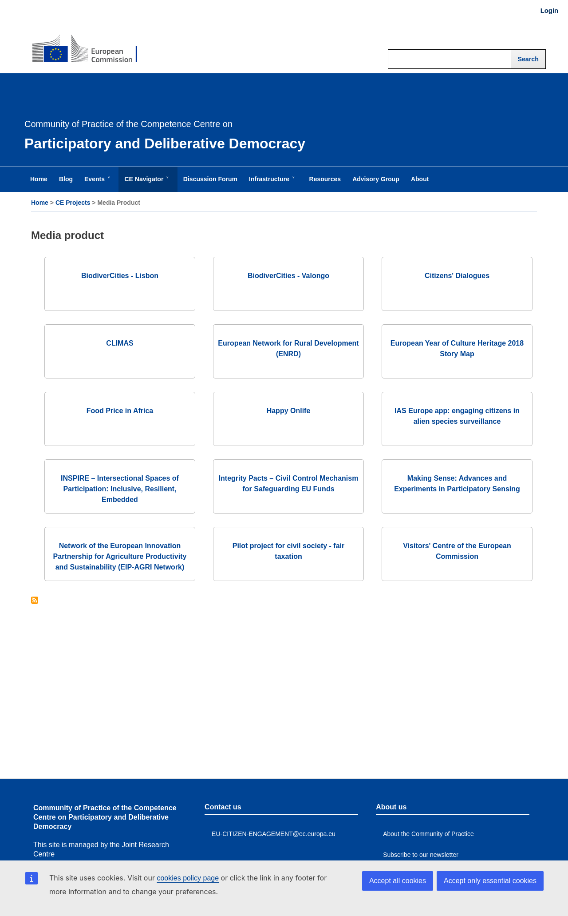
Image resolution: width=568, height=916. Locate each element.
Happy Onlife (289, 410)
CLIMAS (119, 343)
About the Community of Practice (428, 833)
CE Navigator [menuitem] (145, 183)
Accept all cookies (397, 880)
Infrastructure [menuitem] (271, 183)
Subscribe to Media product (34, 601)
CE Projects (73, 202)
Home (39, 202)
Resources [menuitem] (325, 179)
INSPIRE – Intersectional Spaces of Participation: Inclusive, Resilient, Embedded (120, 488)
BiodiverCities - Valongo (288, 275)
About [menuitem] (420, 179)
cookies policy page (188, 878)
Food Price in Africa (120, 410)
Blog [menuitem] (66, 179)
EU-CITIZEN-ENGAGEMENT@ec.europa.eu (273, 833)
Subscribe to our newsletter (420, 854)
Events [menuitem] (96, 183)
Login (549, 10)
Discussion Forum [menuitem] (210, 179)
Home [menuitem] (38, 179)
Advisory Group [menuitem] (375, 179)
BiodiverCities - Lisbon (119, 275)
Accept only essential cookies (490, 880)
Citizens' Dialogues (457, 275)
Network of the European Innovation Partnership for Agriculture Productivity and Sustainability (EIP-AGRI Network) (120, 556)
